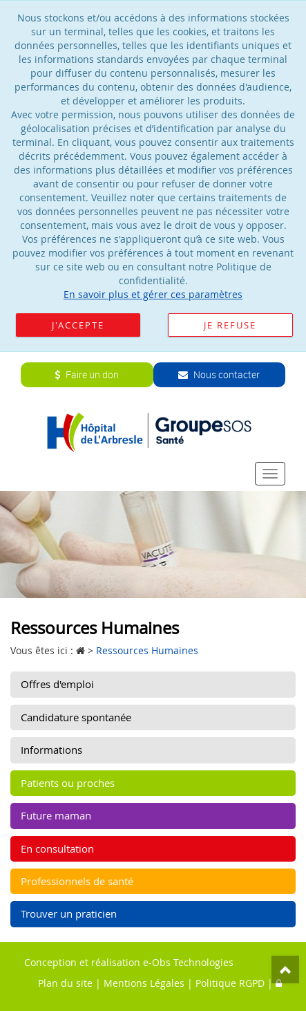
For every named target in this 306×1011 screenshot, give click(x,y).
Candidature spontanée (76, 717)
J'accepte (78, 325)
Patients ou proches (68, 783)
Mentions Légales (144, 983)
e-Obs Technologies (188, 962)
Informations (51, 750)
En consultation (57, 848)
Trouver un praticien (69, 913)
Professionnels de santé (77, 881)
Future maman (56, 815)
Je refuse (230, 325)
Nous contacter (219, 374)
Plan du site (65, 983)
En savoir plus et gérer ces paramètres (153, 294)
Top (285, 969)
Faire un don (87, 374)
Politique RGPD (230, 983)
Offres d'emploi (57, 684)
